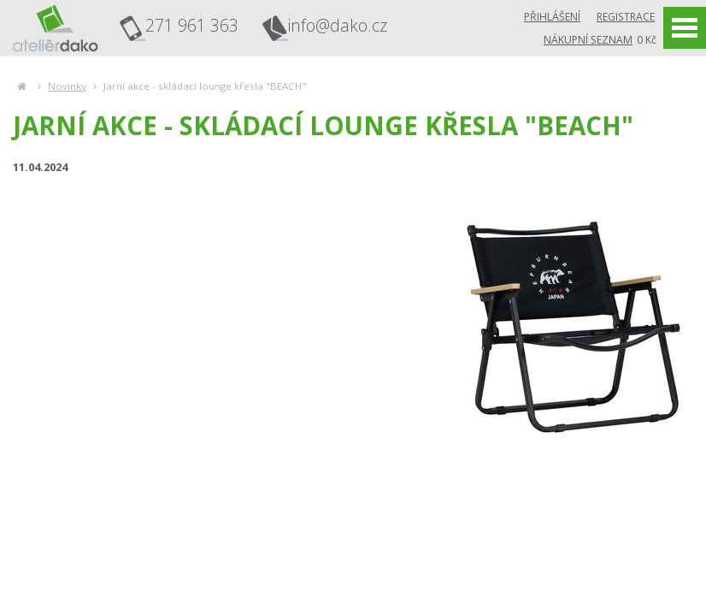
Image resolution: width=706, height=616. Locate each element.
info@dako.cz (337, 26)
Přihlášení (552, 16)
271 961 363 (191, 25)
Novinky (67, 86)
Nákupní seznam (588, 40)
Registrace (626, 16)
